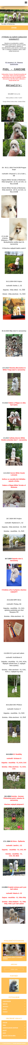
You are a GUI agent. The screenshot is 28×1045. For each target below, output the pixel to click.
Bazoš (4, 1030)
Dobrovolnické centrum (10, 1027)
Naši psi (5, 1004)
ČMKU (4, 1025)
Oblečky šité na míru (9, 1035)
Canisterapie (7, 1001)
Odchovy (5, 1006)
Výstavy (5, 1011)
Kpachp (5, 1022)
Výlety (5, 1009)
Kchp (4, 1033)
